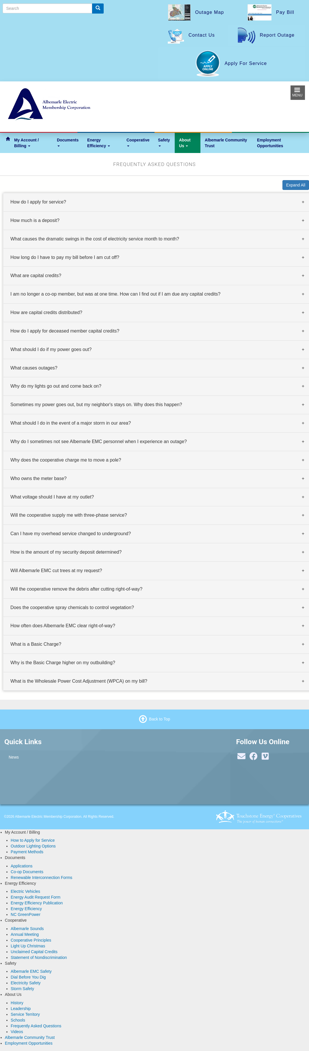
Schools (18, 1020)
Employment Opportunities (270, 143)
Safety (164, 142)
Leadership (21, 1008)
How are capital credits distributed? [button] (46, 312)
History (17, 1002)
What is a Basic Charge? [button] (35, 644)
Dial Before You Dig (28, 977)
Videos (17, 1031)
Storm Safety (22, 988)
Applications (22, 866)
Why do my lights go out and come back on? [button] (55, 386)
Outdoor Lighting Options (33, 846)
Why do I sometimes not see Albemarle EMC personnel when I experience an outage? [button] (98, 441)
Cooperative (138, 142)
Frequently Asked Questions (36, 1026)
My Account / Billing (26, 143)
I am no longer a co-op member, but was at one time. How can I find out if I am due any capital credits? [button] (115, 294)
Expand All (295, 185)
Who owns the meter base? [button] (38, 478)
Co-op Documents (27, 871)
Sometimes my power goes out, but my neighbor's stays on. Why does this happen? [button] (96, 404)
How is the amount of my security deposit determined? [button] (66, 552)
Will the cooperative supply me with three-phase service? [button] (68, 515)
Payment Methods (27, 852)
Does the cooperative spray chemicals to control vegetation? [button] (72, 607)
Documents (68, 142)
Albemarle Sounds (27, 928)
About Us (185, 143)
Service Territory (25, 1014)
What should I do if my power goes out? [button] (51, 349)
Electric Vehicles (25, 891)
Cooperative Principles (31, 940)
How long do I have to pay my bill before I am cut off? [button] (64, 257)
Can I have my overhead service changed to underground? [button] (70, 533)
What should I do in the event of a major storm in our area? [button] (70, 423)
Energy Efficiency (98, 143)
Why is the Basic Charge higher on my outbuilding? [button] (62, 662)
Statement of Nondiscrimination (39, 957)
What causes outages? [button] (33, 367)
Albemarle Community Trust (226, 143)
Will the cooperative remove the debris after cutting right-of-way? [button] (76, 589)
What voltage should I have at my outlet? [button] (52, 496)
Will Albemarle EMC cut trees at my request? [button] (56, 570)
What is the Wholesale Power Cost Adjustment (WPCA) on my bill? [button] (78, 681)
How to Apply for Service (33, 840)
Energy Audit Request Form (35, 897)
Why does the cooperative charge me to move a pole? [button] (65, 460)
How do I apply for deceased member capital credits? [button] (64, 330)
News (14, 757)
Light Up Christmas (28, 946)
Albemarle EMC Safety (31, 971)
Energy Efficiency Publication (37, 903)
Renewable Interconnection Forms (41, 877)
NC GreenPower (25, 914)
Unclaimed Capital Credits (34, 951)
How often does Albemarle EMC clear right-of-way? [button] (62, 625)
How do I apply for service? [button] (38, 201)
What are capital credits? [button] (35, 275)
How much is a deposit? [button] (34, 220)
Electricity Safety (25, 983)
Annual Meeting (25, 934)
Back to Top (159, 719)
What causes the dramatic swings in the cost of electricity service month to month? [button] (94, 238)
